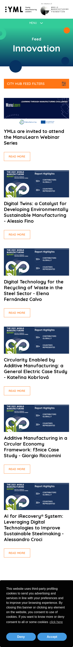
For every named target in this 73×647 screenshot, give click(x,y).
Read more (17, 156)
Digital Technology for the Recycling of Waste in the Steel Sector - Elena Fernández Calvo (33, 290)
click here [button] (56, 622)
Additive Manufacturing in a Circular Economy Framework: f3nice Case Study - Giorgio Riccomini (35, 446)
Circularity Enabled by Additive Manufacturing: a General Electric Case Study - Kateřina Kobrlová (35, 368)
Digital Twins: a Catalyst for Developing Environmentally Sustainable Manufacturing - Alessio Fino (36, 212)
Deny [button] (21, 636)
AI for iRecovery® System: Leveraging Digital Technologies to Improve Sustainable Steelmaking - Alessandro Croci (34, 527)
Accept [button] (52, 636)
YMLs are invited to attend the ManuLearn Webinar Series (34, 137)
